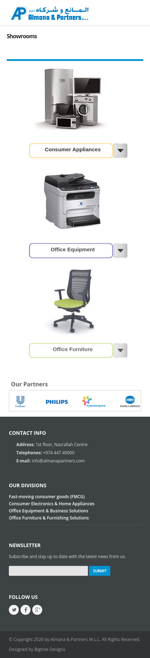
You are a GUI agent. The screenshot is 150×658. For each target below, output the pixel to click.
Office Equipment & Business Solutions (48, 511)
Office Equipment (73, 249)
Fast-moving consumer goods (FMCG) (47, 497)
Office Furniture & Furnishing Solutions (49, 518)
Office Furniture (73, 349)
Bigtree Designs (49, 649)
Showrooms (22, 36)
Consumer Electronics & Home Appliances (51, 504)
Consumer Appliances (73, 149)
